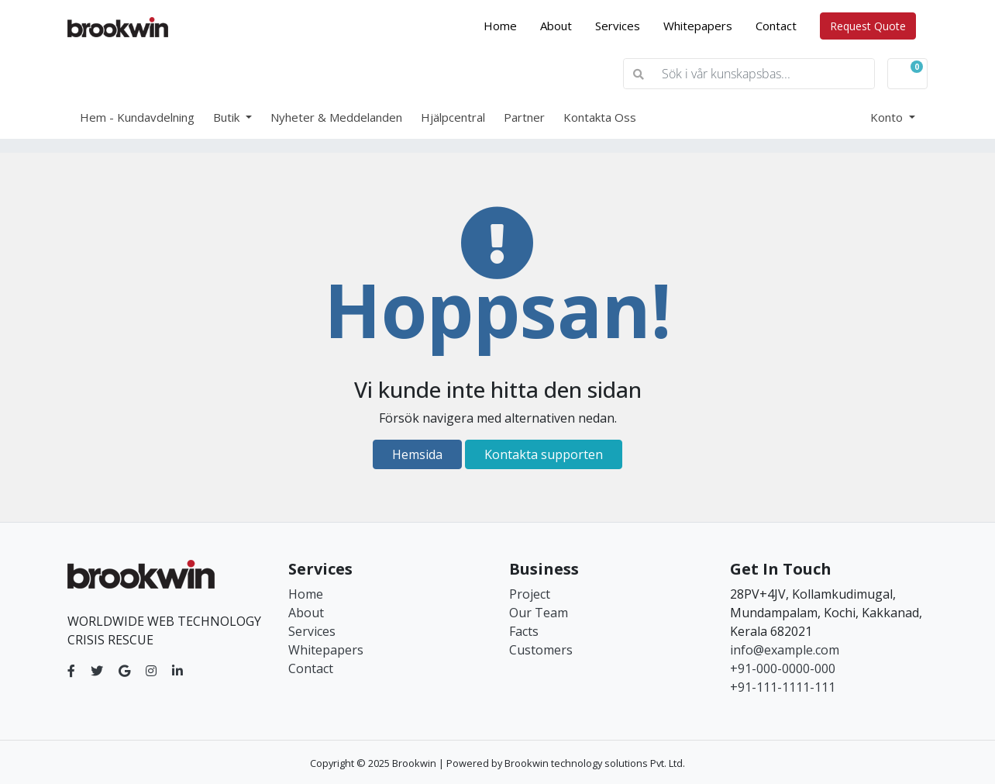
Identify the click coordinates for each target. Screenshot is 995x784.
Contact (776, 25)
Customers (541, 649)
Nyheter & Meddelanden (336, 117)
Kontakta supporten (543, 454)
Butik (228, 117)
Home (506, 24)
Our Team (538, 612)
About (556, 25)
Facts (524, 631)
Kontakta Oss (599, 117)
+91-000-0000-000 (782, 668)
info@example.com (784, 649)
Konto (888, 117)
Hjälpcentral (453, 117)
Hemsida (417, 454)
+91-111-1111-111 (782, 687)
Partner (524, 117)
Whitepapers (697, 25)
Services (617, 25)
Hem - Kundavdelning (137, 117)
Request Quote (868, 26)
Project (529, 594)
